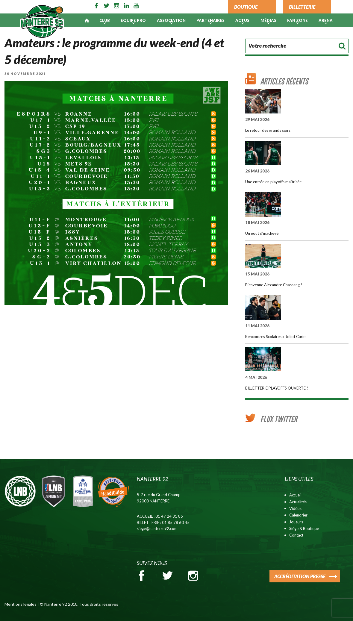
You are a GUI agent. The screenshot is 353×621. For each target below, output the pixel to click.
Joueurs (296, 521)
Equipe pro (133, 20)
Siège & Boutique (304, 528)
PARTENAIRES (210, 20)
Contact (296, 535)
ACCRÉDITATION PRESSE (299, 576)
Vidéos (295, 508)
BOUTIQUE (245, 7)
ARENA (326, 20)
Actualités (298, 501)
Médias (268, 20)
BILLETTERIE (302, 7)
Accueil (295, 495)
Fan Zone (297, 20)
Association (171, 20)
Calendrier (298, 515)
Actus (242, 20)
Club (104, 20)
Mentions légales (20, 604)
